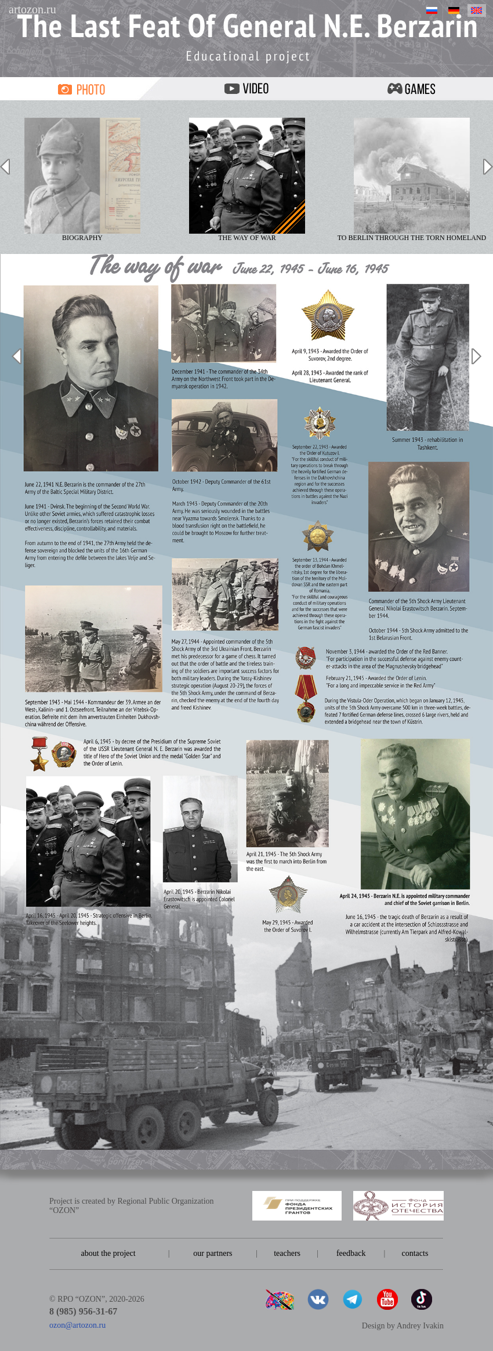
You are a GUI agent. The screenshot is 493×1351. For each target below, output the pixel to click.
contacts (414, 1253)
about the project (108, 1253)
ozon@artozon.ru (77, 1325)
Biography (82, 180)
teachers (287, 1253)
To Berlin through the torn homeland (412, 180)
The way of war (247, 180)
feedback (351, 1253)
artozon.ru (32, 9)
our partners (212, 1253)
